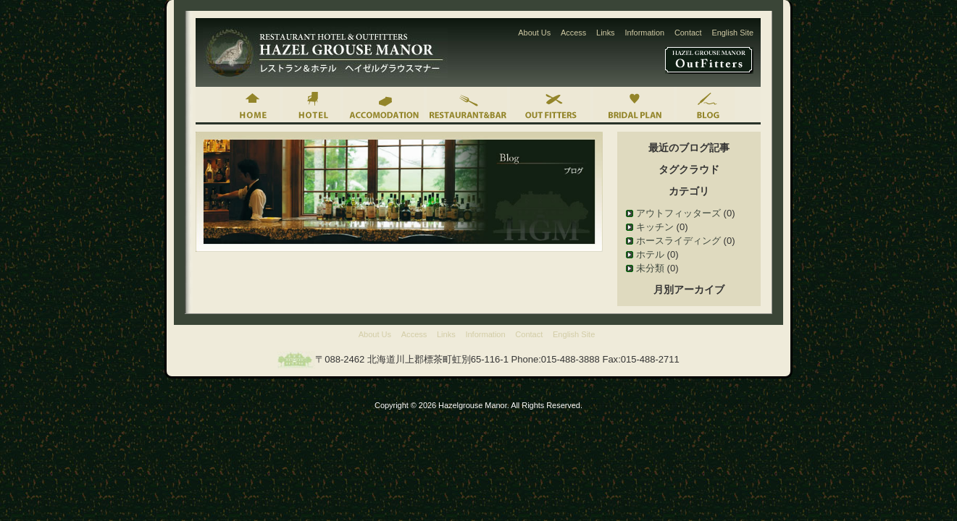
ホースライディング (678, 240)
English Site (732, 32)
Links (605, 32)
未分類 (650, 268)
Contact (688, 32)
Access (573, 32)
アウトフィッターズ (678, 213)
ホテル (650, 254)
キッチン (655, 226)
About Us (534, 32)
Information (644, 32)
